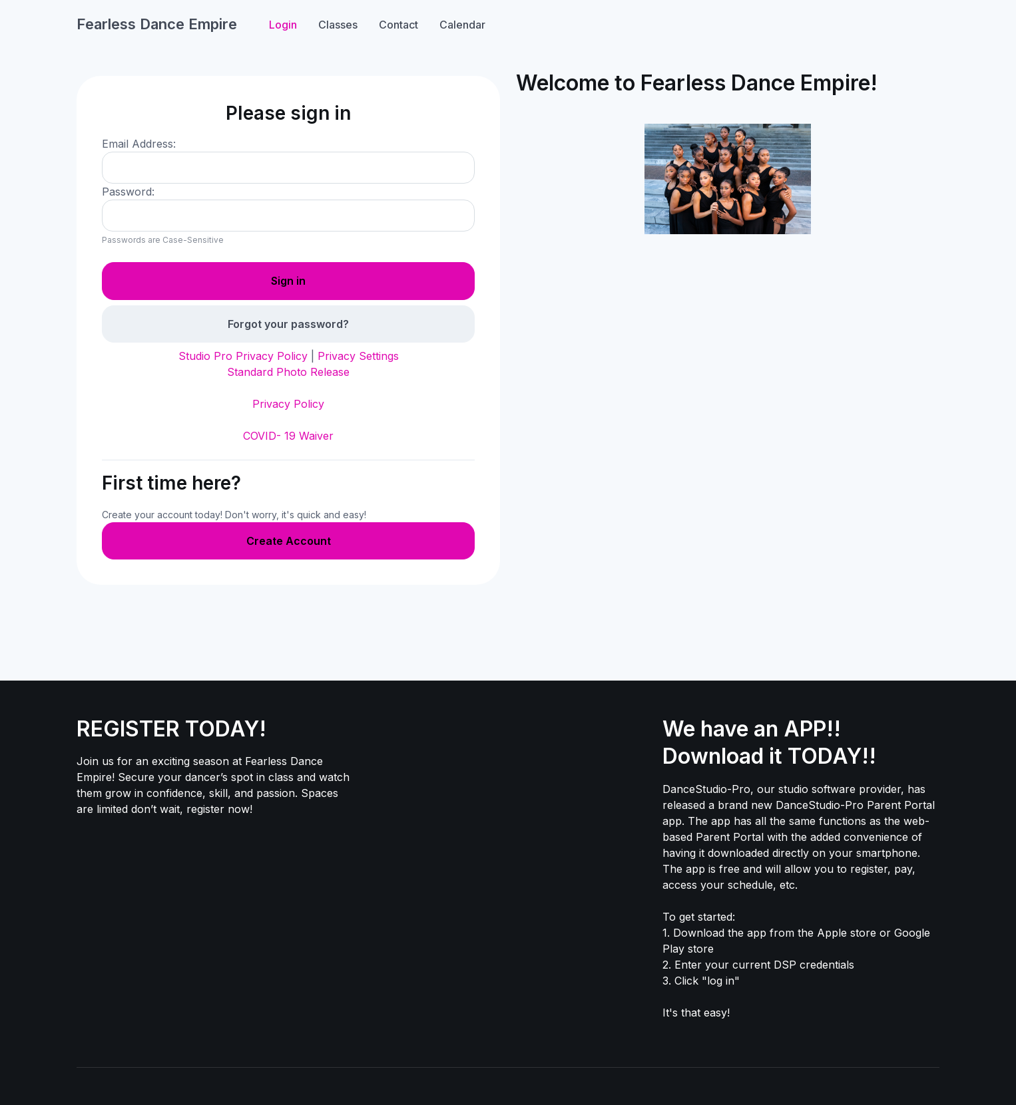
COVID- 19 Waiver (288, 435)
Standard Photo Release (288, 372)
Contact (398, 24)
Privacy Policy (288, 403)
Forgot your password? (288, 324)
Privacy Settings (358, 356)
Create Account (288, 541)
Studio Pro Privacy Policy (243, 356)
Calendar (462, 24)
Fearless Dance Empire (157, 24)
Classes (338, 24)
